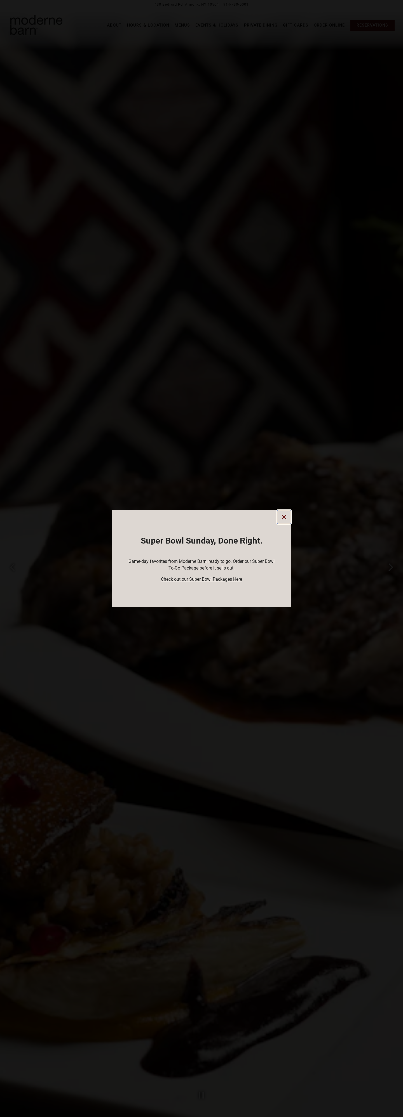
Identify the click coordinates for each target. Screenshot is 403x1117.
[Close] (284, 517)
